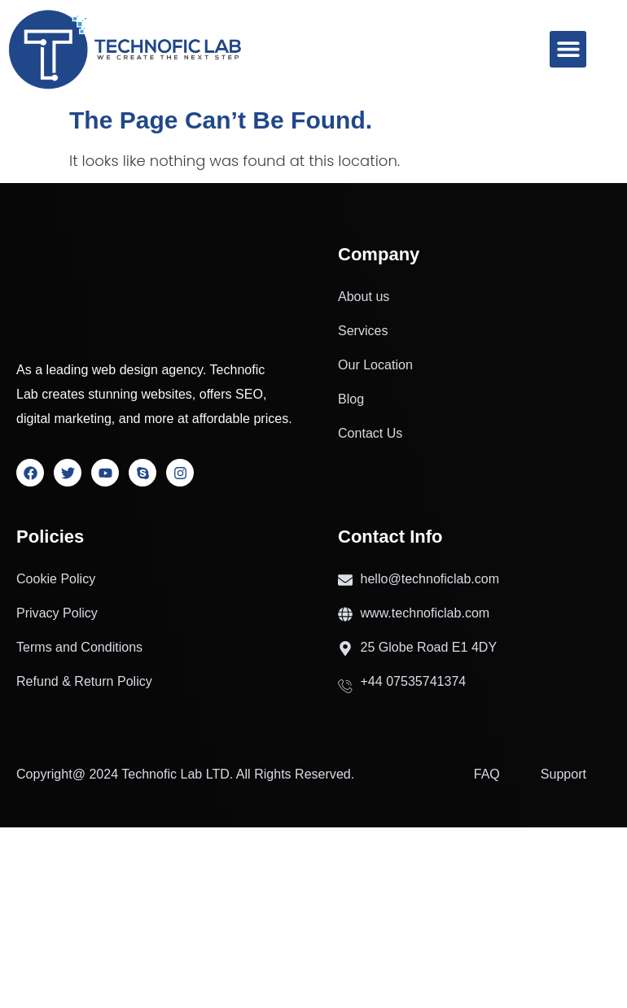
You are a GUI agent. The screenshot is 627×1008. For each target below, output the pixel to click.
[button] (568, 49)
